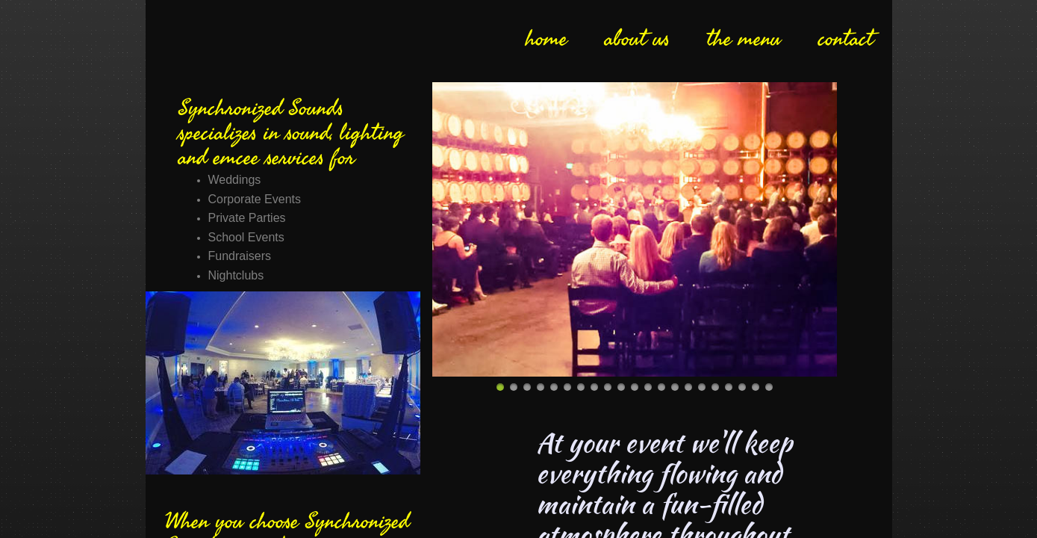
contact (845, 39)
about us (637, 39)
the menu (744, 39)
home (546, 39)
